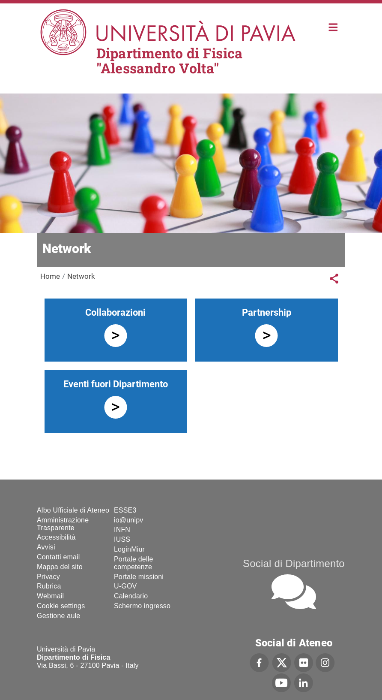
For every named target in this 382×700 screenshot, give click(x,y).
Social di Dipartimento (294, 563)
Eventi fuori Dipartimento (115, 384)
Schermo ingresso (142, 605)
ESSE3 (125, 510)
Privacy (48, 576)
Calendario (131, 596)
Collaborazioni (115, 312)
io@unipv (128, 520)
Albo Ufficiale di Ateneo (73, 510)
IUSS (122, 539)
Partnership (266, 312)
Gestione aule (58, 615)
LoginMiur (129, 549)
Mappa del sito (60, 566)
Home (333, 26)
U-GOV (125, 586)
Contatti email (58, 557)
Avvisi (46, 547)
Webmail (50, 596)
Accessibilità (56, 537)
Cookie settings (61, 605)
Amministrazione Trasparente (63, 523)
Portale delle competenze (133, 562)
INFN (122, 529)
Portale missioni (139, 576)
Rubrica (49, 586)
